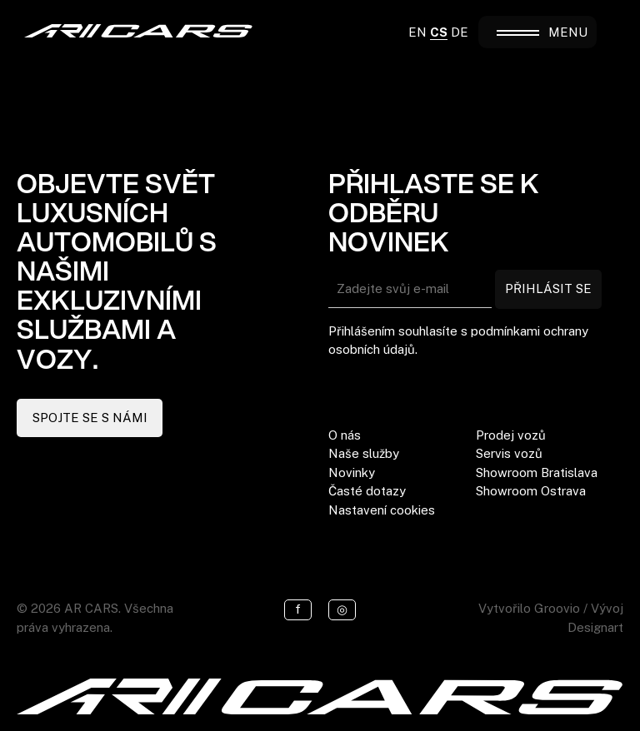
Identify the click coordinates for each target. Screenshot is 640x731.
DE (459, 32)
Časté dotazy (367, 491)
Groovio (557, 608)
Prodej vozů (511, 435)
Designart (595, 627)
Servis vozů (509, 453)
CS (439, 32)
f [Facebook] (298, 609)
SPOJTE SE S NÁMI (90, 417)
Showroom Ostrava (531, 491)
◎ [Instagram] (342, 609)
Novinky (351, 472)
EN (417, 32)
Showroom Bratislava (537, 472)
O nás (344, 435)
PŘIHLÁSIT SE (548, 288)
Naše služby (363, 453)
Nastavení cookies (381, 510)
